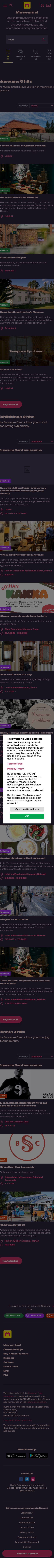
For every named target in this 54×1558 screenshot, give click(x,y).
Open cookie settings (27, 809)
